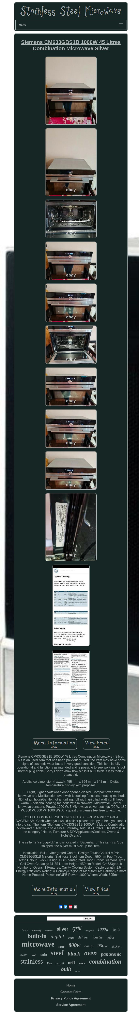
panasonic (111, 954)
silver (62, 929)
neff (71, 962)
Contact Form (70, 992)
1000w (103, 929)
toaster (98, 937)
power (78, 971)
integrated (90, 931)
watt (34, 955)
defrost (83, 937)
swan (24, 955)
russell (60, 963)
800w (74, 945)
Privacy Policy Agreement (71, 998)
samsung (36, 930)
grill (76, 928)
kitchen (116, 946)
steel (57, 953)
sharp (61, 946)
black (74, 953)
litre (49, 963)
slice (82, 963)
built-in (37, 936)
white (71, 937)
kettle (116, 930)
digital (57, 936)
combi (88, 946)
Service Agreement (71, 1005)
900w (102, 945)
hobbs (110, 937)
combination (105, 961)
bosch (25, 930)
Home (70, 985)
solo (44, 954)
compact (48, 930)
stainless (31, 961)
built (66, 969)
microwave (38, 944)
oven (90, 953)
